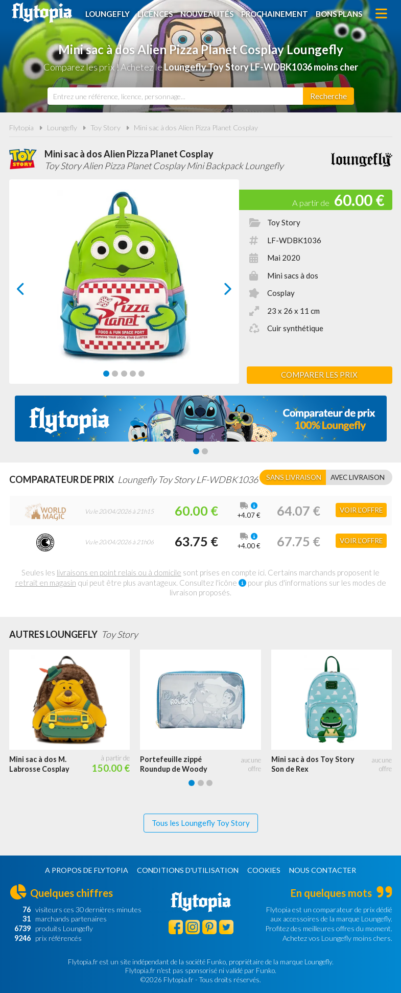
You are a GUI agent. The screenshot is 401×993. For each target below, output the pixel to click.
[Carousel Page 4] (133, 374)
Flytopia (42, 13)
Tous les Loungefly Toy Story (201, 822)
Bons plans (339, 13)
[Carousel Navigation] (124, 289)
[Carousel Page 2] (115, 374)
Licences (155, 13)
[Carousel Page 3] (124, 374)
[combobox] (175, 96)
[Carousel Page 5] (141, 374)
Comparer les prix (319, 374)
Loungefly (107, 13)
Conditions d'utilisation (188, 870)
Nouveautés (206, 13)
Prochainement (274, 13)
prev (32, 291)
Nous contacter (322, 870)
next (215, 291)
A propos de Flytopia (86, 870)
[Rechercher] (328, 96)
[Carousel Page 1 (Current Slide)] (106, 374)
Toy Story (105, 127)
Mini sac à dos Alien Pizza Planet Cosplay (196, 127)
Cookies (263, 870)
